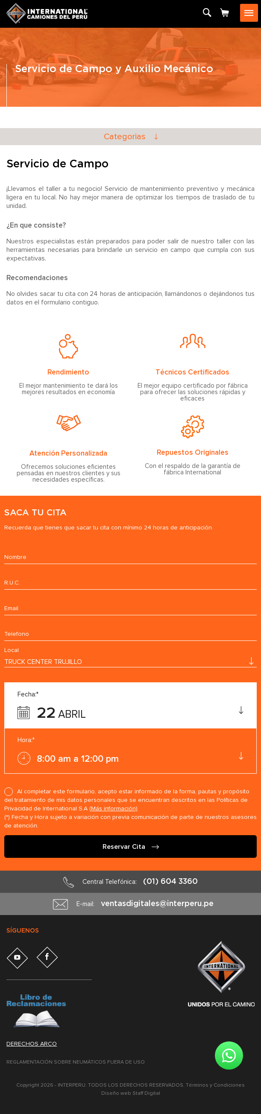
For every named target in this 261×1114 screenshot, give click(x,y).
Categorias (125, 136)
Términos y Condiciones (215, 1085)
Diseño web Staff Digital (130, 1093)
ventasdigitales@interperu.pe (157, 904)
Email (11, 608)
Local (11, 650)
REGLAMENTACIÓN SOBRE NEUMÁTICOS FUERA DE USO (75, 1062)
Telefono (16, 634)
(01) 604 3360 (170, 882)
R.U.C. (12, 583)
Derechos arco (31, 1044)
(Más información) (113, 809)
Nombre (15, 557)
